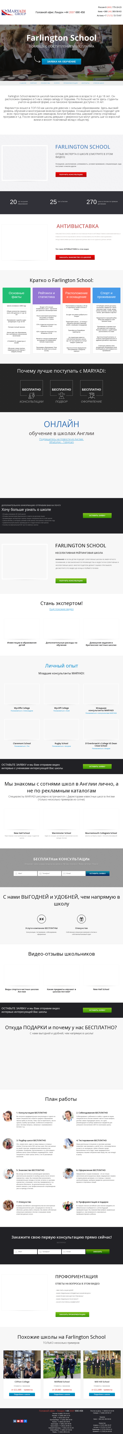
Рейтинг (33, 83)
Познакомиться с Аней (61, 711)
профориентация (70, 83)
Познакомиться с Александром (22, 711)
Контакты (85, 83)
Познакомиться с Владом (101, 748)
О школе (23, 83)
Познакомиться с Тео (21, 746)
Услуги (56, 83)
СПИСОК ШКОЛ (98, 83)
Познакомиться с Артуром (61, 746)
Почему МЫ (45, 83)
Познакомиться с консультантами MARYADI (101, 713)
